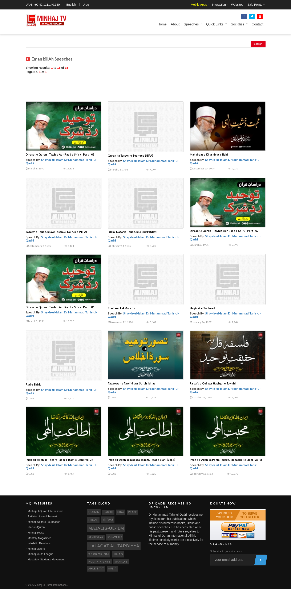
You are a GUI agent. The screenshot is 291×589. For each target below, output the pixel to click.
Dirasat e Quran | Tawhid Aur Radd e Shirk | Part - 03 (60, 154)
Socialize (237, 24)
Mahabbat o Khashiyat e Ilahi (209, 154)
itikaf (93, 519)
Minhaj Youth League (40, 554)
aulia (112, 568)
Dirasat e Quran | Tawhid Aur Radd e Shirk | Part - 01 (60, 307)
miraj (107, 519)
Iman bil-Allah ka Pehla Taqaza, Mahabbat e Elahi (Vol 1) (226, 459)
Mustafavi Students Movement (46, 559)
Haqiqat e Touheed (202, 308)
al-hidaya (95, 537)
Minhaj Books (36, 532)
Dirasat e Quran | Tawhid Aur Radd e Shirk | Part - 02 (224, 230)
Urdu (86, 4)
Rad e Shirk (33, 384)
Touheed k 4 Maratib (121, 308)
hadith (108, 512)
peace (132, 512)
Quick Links (215, 24)
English (71, 4)
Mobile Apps (199, 4)
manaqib (121, 561)
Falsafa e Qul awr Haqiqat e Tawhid (213, 383)
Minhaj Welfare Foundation (44, 521)
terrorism (98, 554)
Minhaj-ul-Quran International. (51, 585)
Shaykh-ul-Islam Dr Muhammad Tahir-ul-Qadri (61, 161)
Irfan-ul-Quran (36, 527)
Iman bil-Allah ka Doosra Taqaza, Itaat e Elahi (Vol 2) (141, 459)
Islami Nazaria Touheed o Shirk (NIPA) (132, 232)
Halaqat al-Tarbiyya (113, 546)
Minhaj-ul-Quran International (45, 511)
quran (93, 512)
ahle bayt (96, 568)
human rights (99, 561)
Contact (257, 24)
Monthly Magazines (39, 538)
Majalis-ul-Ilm (106, 528)
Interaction (219, 4)
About (175, 24)
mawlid (114, 537)
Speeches (191, 24)
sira (120, 512)
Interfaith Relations (39, 543)
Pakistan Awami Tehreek (42, 516)
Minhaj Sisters (36, 548)
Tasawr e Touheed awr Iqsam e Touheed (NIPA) (56, 232)
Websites (237, 4)
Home (162, 24)
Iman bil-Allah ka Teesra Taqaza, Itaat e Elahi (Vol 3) (59, 459)
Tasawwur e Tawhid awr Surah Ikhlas (131, 383)
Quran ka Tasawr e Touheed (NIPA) (130, 155)
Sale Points (254, 4)
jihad (118, 554)
